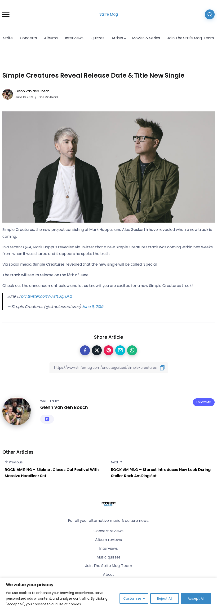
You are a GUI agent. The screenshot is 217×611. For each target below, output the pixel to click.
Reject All (164, 598)
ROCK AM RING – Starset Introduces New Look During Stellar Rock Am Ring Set (161, 473)
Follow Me (203, 402)
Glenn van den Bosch (32, 91)
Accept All (196, 598)
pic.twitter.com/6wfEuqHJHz (46, 296)
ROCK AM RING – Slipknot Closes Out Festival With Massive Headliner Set (51, 473)
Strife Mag (108, 14)
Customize (132, 598)
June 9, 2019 (92, 306)
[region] (108, 594)
